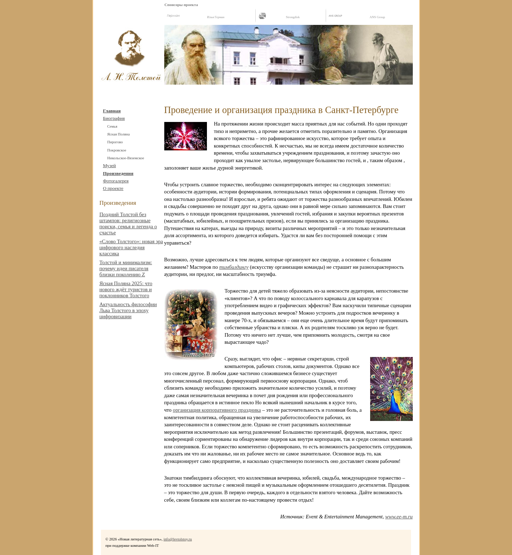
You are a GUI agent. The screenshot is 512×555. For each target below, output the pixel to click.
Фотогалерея (116, 180)
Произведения (118, 173)
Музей (109, 165)
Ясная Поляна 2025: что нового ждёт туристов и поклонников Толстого (126, 289)
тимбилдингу (234, 267)
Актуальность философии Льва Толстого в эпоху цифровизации (128, 310)
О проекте (113, 188)
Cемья (112, 126)
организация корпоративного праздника (217, 410)
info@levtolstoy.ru (178, 539)
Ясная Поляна (118, 134)
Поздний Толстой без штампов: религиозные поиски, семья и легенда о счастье (128, 223)
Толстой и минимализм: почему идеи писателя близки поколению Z (126, 268)
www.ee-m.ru (398, 516)
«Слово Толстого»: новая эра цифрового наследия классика (131, 247)
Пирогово (115, 142)
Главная (112, 110)
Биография (114, 118)
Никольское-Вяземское (125, 158)
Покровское (116, 150)
